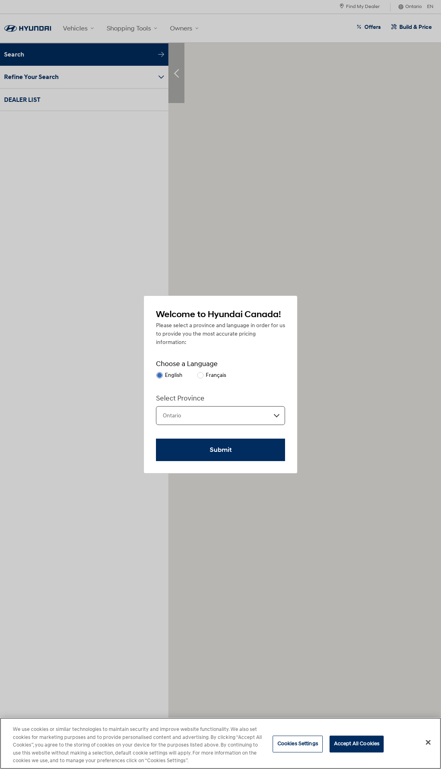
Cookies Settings (297, 744)
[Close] (428, 742)
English (173, 375)
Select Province (180, 398)
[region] (220, 743)
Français (216, 375)
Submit (221, 450)
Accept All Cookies (356, 744)
